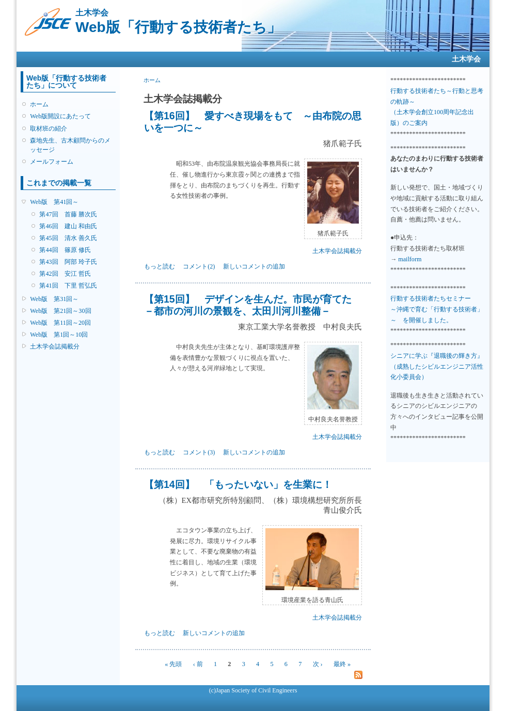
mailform (409, 259)
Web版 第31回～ (54, 299)
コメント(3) (199, 452)
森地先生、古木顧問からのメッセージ (70, 145)
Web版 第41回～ (54, 202)
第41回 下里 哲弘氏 (68, 285)
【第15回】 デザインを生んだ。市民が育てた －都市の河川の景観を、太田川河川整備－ (248, 305)
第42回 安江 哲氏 (64, 273)
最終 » (342, 664)
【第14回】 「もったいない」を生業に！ (238, 484)
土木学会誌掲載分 (55, 346)
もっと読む (159, 266)
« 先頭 (173, 664)
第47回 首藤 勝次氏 (68, 214)
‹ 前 (198, 664)
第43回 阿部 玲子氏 (68, 261)
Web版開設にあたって (60, 116)
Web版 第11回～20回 (60, 322)
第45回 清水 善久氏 (68, 238)
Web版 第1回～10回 (59, 334)
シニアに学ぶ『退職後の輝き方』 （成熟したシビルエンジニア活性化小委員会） (436, 366)
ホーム (39, 104)
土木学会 (466, 59)
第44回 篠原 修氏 (64, 250)
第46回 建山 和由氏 (68, 226)
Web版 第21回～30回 (60, 310)
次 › (318, 664)
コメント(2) (199, 266)
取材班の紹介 (48, 128)
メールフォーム (51, 161)
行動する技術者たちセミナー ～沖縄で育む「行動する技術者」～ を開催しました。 (436, 309)
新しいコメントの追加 (254, 266)
